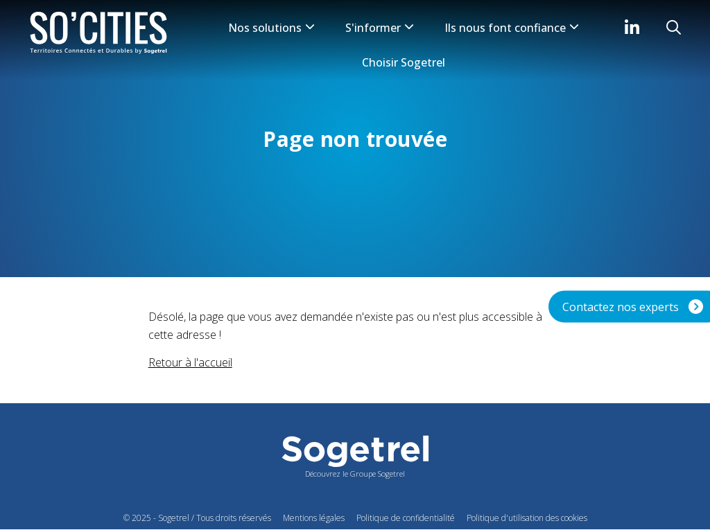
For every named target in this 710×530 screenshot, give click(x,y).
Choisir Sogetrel (403, 62)
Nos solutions (271, 27)
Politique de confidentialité (405, 518)
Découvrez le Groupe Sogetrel (355, 473)
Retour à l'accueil (190, 362)
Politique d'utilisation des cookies (527, 518)
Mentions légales (314, 518)
